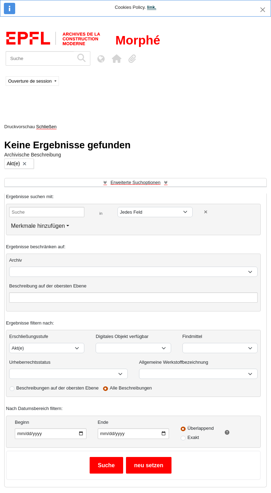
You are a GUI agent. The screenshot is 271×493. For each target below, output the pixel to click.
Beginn (22, 422)
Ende (103, 422)
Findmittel (192, 336)
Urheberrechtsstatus (29, 362)
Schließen (46, 126)
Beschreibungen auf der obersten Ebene (57, 388)
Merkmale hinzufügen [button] (38, 226)
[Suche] (40, 58)
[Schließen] (263, 9)
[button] (116, 59)
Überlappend (200, 428)
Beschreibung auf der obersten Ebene (47, 286)
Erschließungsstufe (28, 336)
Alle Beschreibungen (131, 388)
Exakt (193, 437)
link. (151, 7)
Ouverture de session (30, 81)
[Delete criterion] (205, 212)
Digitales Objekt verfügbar (122, 336)
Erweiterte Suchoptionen (135, 182)
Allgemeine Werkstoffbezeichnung (173, 362)
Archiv (15, 260)
